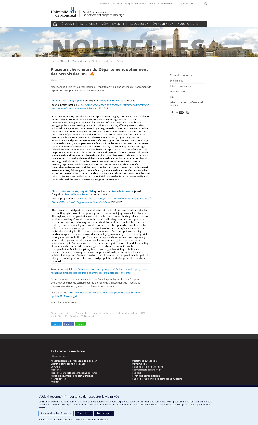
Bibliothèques (127, 3)
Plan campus (140, 3)
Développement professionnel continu (186, 103)
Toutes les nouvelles (181, 75)
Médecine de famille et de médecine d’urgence (74, 372)
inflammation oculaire (127, 313)
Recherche (86, 23)
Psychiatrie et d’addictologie (146, 375)
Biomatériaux (57, 313)
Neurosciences (58, 378)
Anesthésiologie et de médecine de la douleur (74, 360)
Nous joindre (188, 23)
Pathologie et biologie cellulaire (147, 366)
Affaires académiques (181, 86)
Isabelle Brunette (122, 191)
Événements (162, 23)
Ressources (137, 23)
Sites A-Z (151, 3)
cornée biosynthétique (102, 313)
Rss (188, 112)
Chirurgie (55, 366)
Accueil (55, 24)
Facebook (172, 112)
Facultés (115, 3)
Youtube (180, 112)
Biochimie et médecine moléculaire (68, 363)
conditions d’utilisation (97, 419)
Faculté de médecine (95, 12)
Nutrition (55, 381)
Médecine (56, 369)
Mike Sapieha (71, 316)
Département (111, 23)
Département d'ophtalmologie (103, 15)
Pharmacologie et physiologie (147, 369)
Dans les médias (179, 91)
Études (66, 23)
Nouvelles (66, 61)
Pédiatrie (136, 372)
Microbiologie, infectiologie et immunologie (72, 375)
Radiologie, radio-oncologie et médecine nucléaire (157, 378)
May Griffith (86, 191)
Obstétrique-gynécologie (144, 360)
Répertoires (105, 3)
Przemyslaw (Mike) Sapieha (68, 100)
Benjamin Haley (109, 100)
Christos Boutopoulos (65, 191)
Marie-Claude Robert (77, 194)
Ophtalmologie (139, 363)
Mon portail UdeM (165, 3)
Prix (172, 97)
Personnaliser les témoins (56, 413)
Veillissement (87, 316)
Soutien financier (81, 61)
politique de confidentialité (64, 419)
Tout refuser (84, 413)
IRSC (143, 313)
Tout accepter (104, 413)
